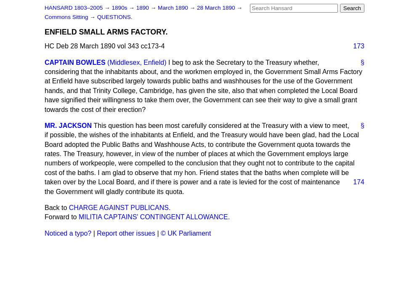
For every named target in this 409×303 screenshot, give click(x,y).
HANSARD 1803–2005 (74, 8)
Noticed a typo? (68, 233)
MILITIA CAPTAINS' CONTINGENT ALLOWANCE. (154, 217)
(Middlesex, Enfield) (137, 62)
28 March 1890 (216, 8)
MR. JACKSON (68, 125)
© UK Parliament (186, 233)
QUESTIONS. (115, 17)
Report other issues (126, 233)
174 (358, 182)
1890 (143, 8)
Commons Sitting (67, 17)
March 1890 (174, 8)
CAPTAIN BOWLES (75, 62)
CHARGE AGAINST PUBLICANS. (120, 207)
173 (358, 46)
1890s (120, 8)
